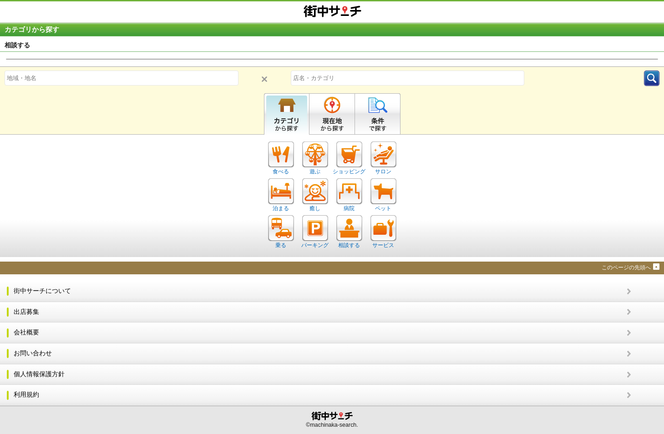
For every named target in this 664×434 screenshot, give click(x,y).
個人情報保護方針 (39, 374)
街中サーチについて (42, 291)
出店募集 (26, 311)
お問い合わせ (33, 353)
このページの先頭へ (626, 267)
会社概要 (26, 332)
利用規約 (26, 394)
